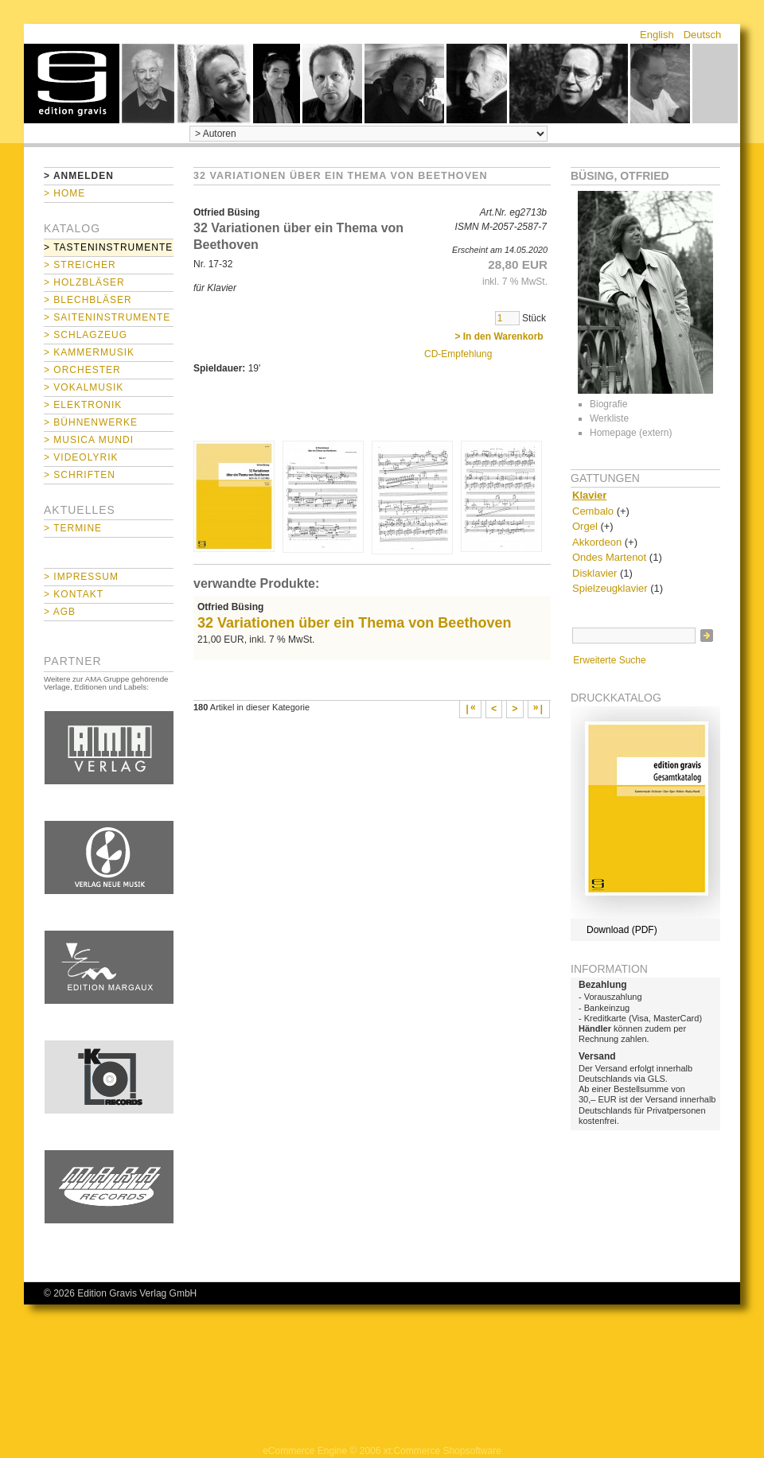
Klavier (589, 495)
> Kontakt (73, 594)
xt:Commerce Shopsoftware (442, 1450)
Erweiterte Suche (609, 660)
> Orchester (82, 369)
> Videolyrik (81, 457)
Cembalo (593, 511)
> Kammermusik (89, 352)
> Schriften (79, 474)
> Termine (73, 528)
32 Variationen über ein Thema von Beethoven (354, 623)
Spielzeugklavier (610, 588)
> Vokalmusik (83, 387)
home (71, 83)
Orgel (585, 526)
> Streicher (80, 264)
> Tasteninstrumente (108, 247)
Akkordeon (597, 542)
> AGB (60, 611)
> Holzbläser (84, 282)
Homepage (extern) (631, 432)
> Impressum (81, 576)
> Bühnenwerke (91, 422)
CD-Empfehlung (458, 354)
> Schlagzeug (85, 334)
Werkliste (609, 418)
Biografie (608, 404)
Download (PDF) (622, 929)
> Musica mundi (89, 439)
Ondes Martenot (609, 557)
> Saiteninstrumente (107, 317)
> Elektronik (83, 404)
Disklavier (594, 573)
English (657, 35)
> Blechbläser (88, 299)
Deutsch (703, 35)
